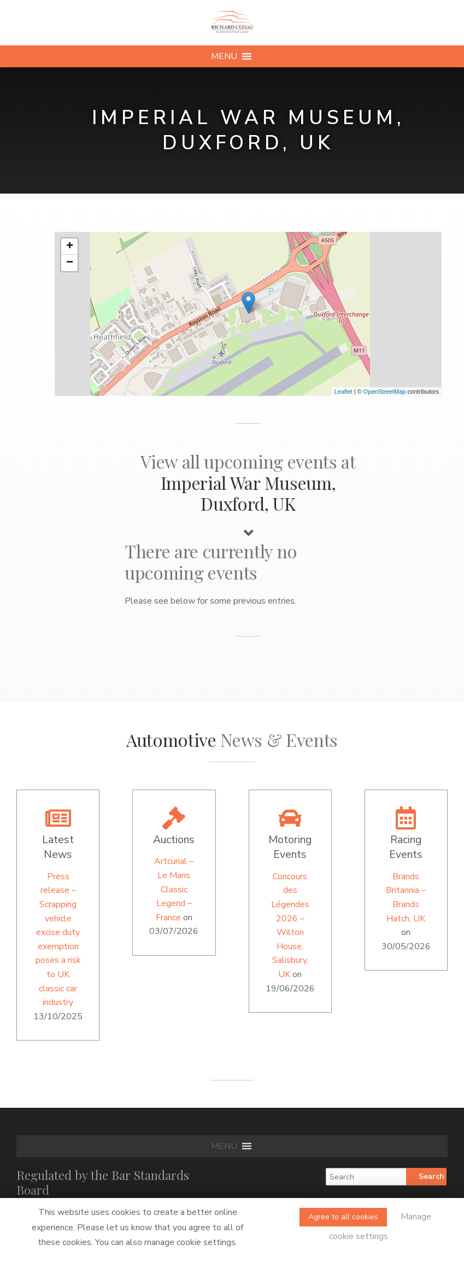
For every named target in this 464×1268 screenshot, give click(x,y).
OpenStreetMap (384, 391)
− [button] (69, 263)
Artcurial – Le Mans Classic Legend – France (173, 889)
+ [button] (69, 246)
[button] (224, 56)
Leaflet (343, 391)
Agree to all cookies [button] (343, 1217)
